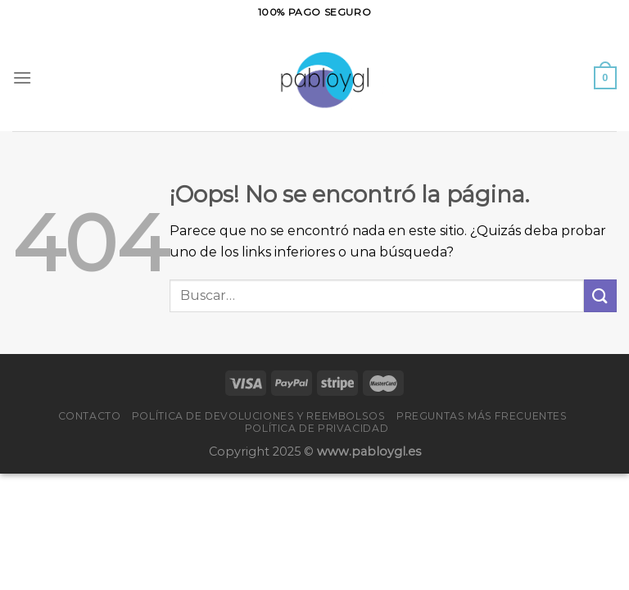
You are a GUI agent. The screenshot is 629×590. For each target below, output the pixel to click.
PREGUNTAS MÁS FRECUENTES (482, 416)
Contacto (89, 416)
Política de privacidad (316, 428)
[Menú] (22, 77)
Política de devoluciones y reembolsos (259, 416)
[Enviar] (600, 295)
